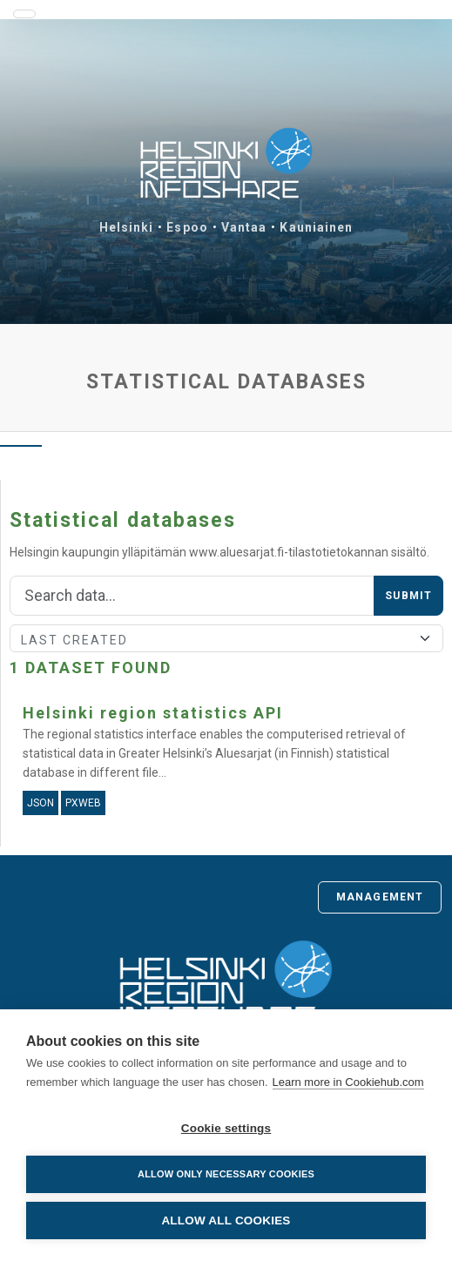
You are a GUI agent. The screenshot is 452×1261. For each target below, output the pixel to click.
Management (379, 897)
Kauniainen (316, 227)
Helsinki (126, 227)
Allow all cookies (225, 1220)
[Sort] (226, 638)
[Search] (192, 596)
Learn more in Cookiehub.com (348, 1082)
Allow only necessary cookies (226, 1174)
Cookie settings (226, 1128)
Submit (408, 596)
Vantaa (244, 227)
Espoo (187, 227)
